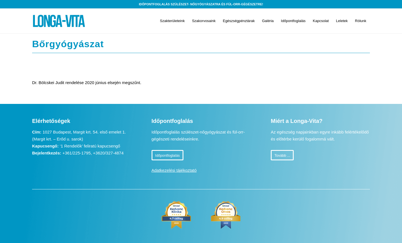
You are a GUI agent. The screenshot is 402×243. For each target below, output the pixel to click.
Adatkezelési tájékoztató (174, 170)
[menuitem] (172, 21)
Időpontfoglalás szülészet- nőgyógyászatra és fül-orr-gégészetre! (201, 4)
